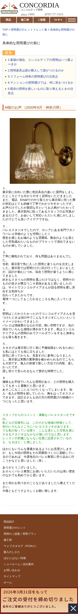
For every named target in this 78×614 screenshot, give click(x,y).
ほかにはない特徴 (15, 558)
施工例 (8, 539)
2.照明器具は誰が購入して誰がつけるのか (36, 70)
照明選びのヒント (22, 29)
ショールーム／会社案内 (19, 564)
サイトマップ (12, 576)
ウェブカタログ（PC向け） (21, 545)
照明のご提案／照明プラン (20, 533)
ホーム (8, 582)
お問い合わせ (12, 570)
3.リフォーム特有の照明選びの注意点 (33, 76)
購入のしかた (12, 552)
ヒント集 (41, 29)
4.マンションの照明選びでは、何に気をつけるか (40, 82)
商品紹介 (9, 521)
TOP (5, 29)
